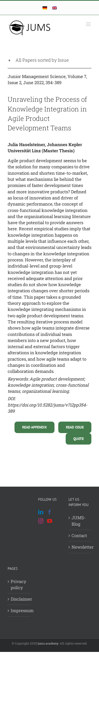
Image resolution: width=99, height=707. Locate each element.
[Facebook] (49, 512)
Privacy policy (18, 584)
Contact (79, 535)
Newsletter (80, 547)
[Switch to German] (45, 8)
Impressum (19, 610)
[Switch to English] (54, 8)
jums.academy (48, 643)
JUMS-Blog (79, 521)
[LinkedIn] (40, 512)
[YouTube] (49, 521)
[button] (49, 60)
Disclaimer (19, 599)
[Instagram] (40, 521)
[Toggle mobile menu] (88, 24)
